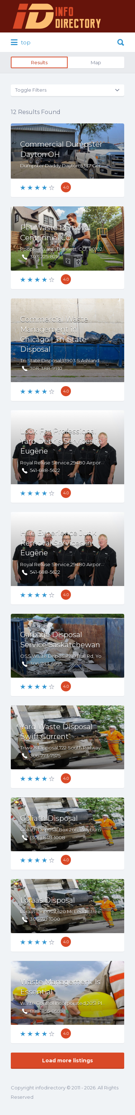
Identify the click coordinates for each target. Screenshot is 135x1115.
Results (39, 62)
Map (96, 62)
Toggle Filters (30, 90)
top (21, 42)
